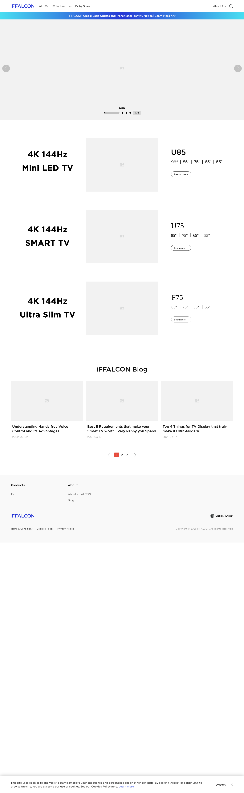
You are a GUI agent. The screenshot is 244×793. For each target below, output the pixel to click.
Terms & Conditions (22, 528)
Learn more (126, 786)
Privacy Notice (65, 528)
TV (12, 494)
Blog (71, 500)
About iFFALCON (79, 494)
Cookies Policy (45, 528)
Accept (221, 784)
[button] (6, 68)
